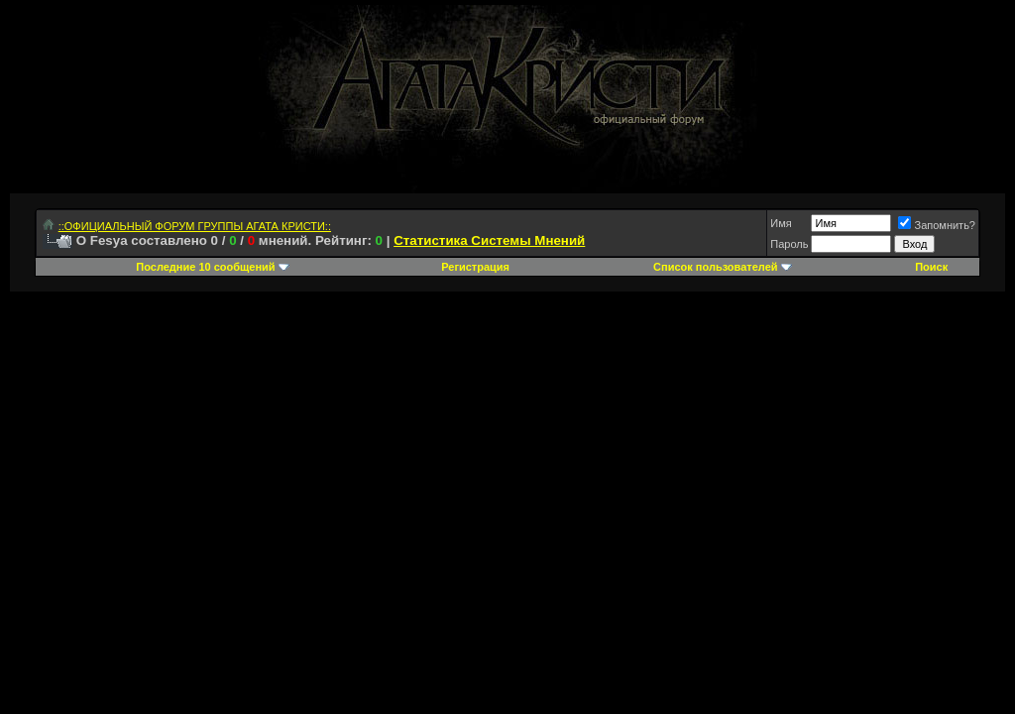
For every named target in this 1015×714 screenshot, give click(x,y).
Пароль (789, 244)
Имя (780, 223)
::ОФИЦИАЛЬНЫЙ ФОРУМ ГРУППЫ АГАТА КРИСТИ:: (194, 226)
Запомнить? (936, 225)
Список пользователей (715, 267)
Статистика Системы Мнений (489, 240)
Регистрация (475, 267)
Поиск (931, 267)
